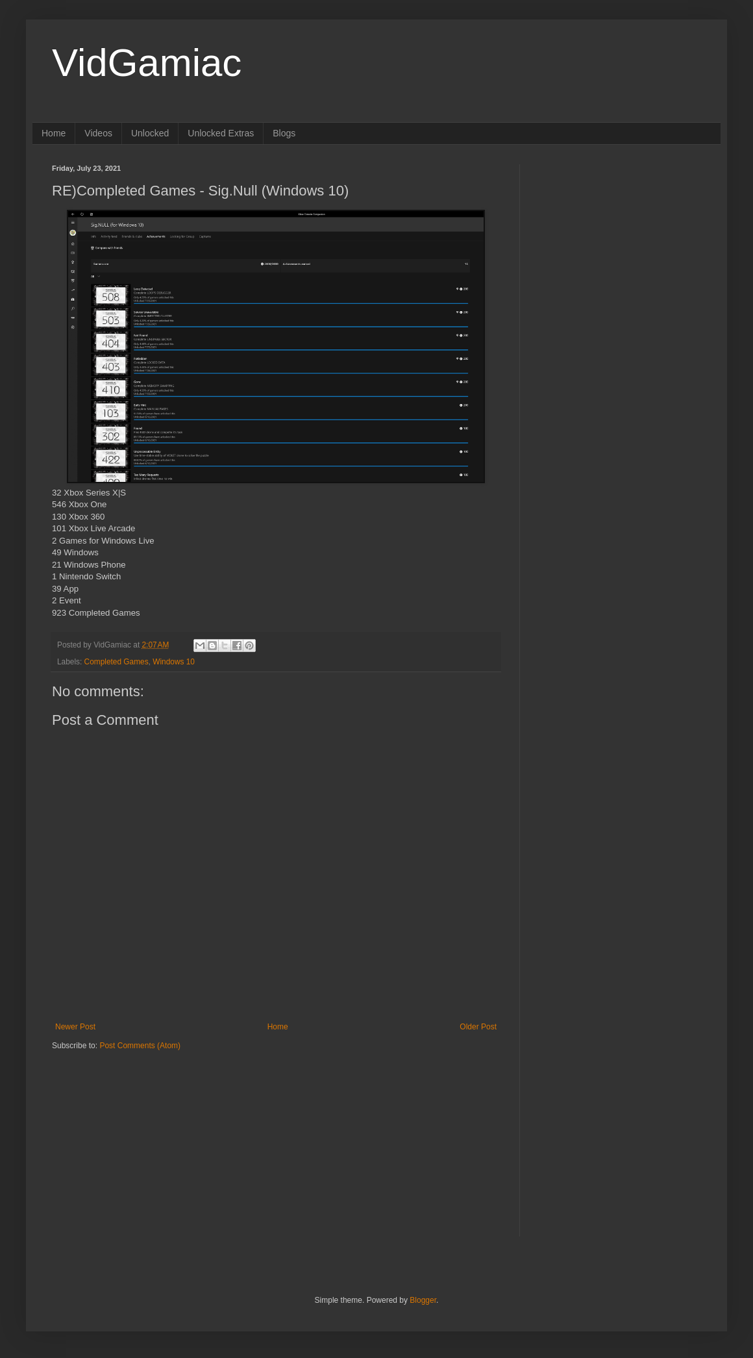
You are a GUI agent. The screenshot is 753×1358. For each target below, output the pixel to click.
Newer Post (75, 1026)
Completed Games (116, 661)
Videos (98, 133)
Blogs (284, 133)
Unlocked (150, 133)
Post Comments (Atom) (139, 1045)
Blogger (423, 1300)
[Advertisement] (133, 1132)
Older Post (478, 1026)
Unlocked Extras (221, 133)
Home (54, 133)
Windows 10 (174, 661)
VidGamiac (146, 62)
